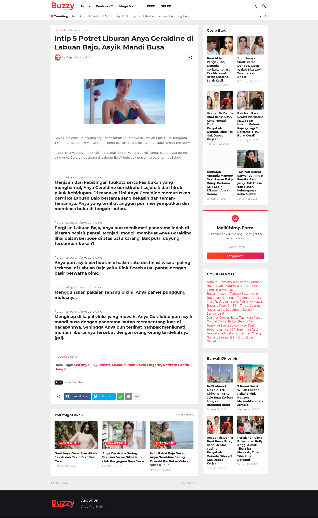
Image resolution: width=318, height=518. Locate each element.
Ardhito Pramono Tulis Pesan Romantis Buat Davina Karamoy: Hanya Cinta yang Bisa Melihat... (235, 286)
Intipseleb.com (66, 356)
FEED (151, 6)
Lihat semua (185, 415)
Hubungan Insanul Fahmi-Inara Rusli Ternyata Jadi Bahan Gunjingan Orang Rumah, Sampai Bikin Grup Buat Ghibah (234, 335)
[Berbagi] (190, 57)
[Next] (266, 16)
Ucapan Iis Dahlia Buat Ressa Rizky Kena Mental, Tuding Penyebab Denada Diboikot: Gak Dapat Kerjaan (220, 126)
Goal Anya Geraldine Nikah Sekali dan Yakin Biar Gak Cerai (76, 457)
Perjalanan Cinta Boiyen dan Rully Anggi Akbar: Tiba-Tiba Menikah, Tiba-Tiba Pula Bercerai (249, 449)
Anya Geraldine (80, 30)
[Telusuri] (264, 6)
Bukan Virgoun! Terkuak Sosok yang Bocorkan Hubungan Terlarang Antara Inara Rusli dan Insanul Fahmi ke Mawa (234, 297)
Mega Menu (128, 6)
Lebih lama (187, 483)
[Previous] (261, 16)
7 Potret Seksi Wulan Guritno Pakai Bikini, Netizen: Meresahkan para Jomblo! (250, 396)
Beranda (61, 30)
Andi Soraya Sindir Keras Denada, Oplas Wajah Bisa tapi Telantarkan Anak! (249, 68)
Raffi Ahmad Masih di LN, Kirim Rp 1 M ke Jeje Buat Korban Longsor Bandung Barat (131, 16)
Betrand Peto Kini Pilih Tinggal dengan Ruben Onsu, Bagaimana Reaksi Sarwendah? (234, 309)
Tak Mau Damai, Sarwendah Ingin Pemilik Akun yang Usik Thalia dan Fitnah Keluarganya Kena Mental (250, 183)
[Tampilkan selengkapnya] (137, 396)
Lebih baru (60, 483)
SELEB (166, 6)
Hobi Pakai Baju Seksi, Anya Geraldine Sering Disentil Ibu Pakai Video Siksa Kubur (169, 459)
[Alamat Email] (235, 247)
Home (85, 6)
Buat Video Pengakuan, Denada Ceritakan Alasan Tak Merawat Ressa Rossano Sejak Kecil (219, 69)
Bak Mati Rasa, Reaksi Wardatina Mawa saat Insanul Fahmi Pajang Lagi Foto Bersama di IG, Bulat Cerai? (250, 124)
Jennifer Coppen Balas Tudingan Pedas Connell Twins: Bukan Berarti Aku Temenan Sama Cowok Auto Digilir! (234, 321)
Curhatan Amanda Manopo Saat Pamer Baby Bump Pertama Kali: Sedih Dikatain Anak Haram (220, 183)
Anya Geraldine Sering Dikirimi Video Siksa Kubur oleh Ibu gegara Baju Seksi (123, 457)
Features (103, 6)
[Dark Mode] (256, 6)
